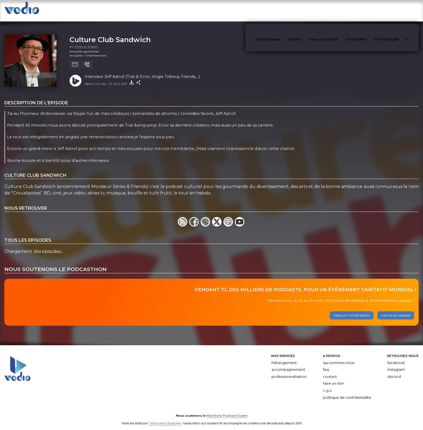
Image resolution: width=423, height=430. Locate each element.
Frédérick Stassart (86, 41)
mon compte (395, 10)
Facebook (396, 357)
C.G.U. (327, 385)
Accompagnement (288, 364)
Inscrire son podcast (396, 310)
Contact (330, 371)
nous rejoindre (334, 10)
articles (307, 10)
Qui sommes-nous (338, 357)
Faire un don (333, 378)
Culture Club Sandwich (110, 34)
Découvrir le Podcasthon (352, 310)
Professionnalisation (289, 371)
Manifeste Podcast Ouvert (226, 410)
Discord (394, 371)
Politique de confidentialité (347, 392)
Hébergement (284, 357)
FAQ (326, 364)
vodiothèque (281, 10)
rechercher (366, 10)
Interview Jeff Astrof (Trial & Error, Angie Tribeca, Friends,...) (142, 71)
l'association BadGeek (165, 418)
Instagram (396, 364)
